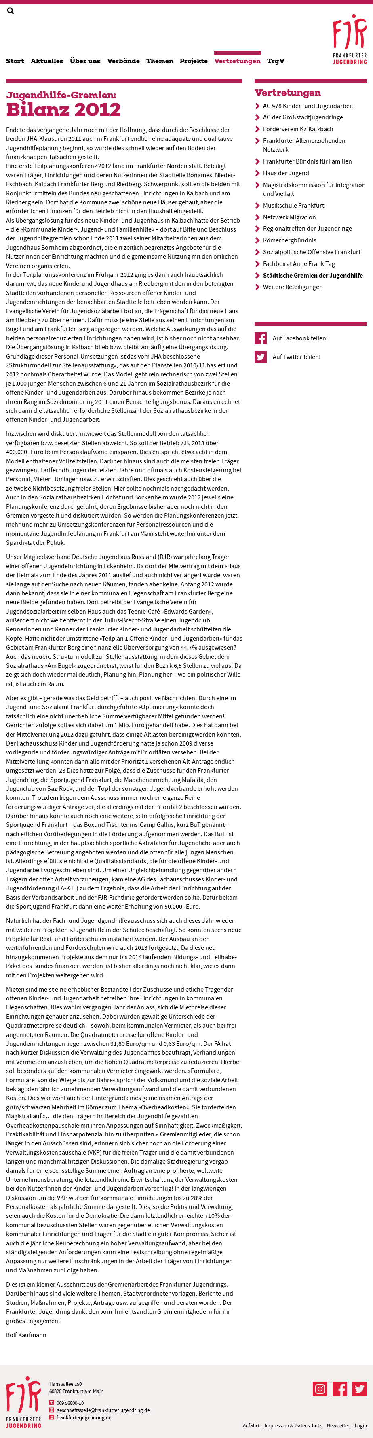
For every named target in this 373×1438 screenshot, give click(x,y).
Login (361, 1425)
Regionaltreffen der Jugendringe (307, 229)
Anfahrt (251, 1425)
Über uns (85, 61)
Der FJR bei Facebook (340, 1389)
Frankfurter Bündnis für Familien (307, 161)
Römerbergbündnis (289, 240)
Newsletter (338, 1425)
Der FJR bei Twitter (359, 1389)
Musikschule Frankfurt (293, 206)
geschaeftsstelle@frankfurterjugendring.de (103, 1410)
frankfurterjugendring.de (84, 1417)
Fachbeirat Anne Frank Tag (299, 264)
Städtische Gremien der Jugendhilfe (313, 275)
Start (15, 61)
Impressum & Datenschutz (293, 1425)
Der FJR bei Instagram (320, 1389)
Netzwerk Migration (289, 217)
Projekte (194, 61)
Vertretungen (237, 61)
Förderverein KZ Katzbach (298, 129)
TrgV (276, 61)
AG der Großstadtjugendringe (303, 117)
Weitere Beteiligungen (293, 287)
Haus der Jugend (286, 173)
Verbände (123, 61)
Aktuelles (47, 61)
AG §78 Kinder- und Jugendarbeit (308, 106)
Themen (159, 61)
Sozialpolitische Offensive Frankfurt (311, 252)
